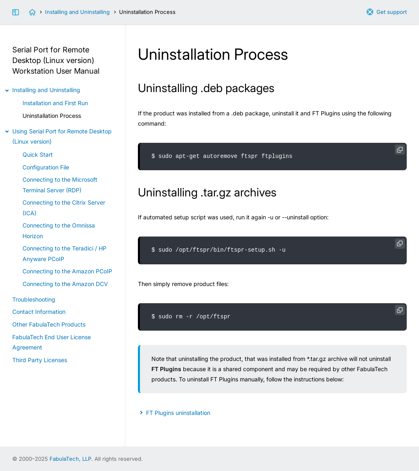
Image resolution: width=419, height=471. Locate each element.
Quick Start (38, 154)
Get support (391, 12)
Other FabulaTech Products (49, 324)
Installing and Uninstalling (77, 12)
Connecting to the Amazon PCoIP (67, 271)
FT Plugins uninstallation (178, 412)
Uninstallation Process (52, 115)
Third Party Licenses (39, 359)
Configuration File (46, 167)
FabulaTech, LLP (70, 458)
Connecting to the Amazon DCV (65, 283)
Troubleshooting (33, 299)
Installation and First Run (55, 102)
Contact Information (38, 311)
